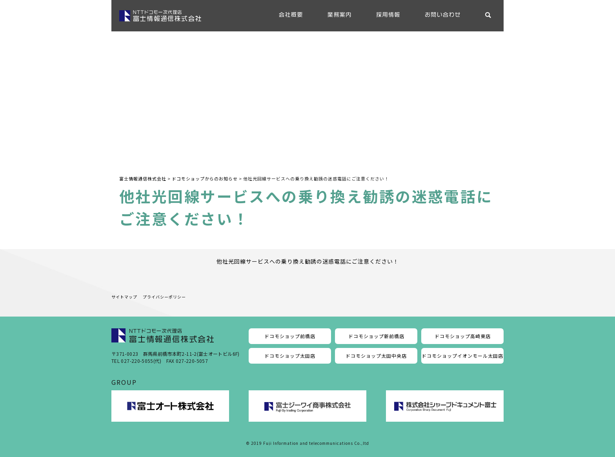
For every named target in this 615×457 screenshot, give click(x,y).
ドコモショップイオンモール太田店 (462, 355)
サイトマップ (124, 297)
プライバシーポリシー (164, 297)
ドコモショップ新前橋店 (376, 336)
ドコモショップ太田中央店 (376, 355)
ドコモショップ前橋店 (289, 336)
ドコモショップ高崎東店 (463, 336)
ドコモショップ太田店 (289, 355)
